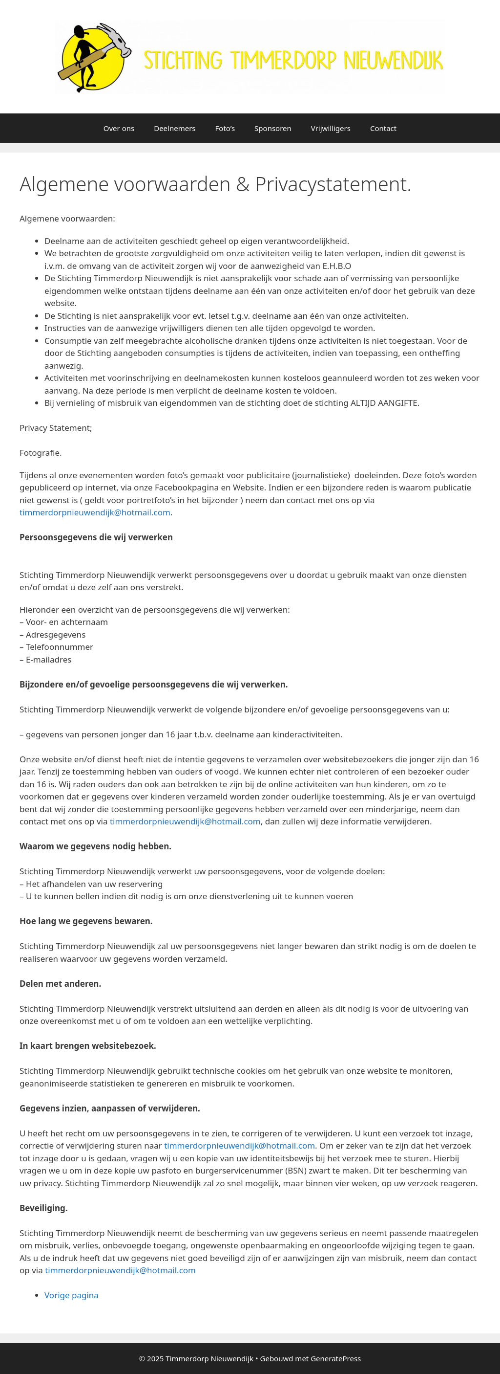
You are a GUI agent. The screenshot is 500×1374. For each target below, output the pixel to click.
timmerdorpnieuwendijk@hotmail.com (95, 512)
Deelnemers (174, 128)
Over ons (119, 128)
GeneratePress (336, 1358)
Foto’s (225, 128)
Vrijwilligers (331, 128)
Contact (383, 128)
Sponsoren (273, 128)
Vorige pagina (71, 1295)
